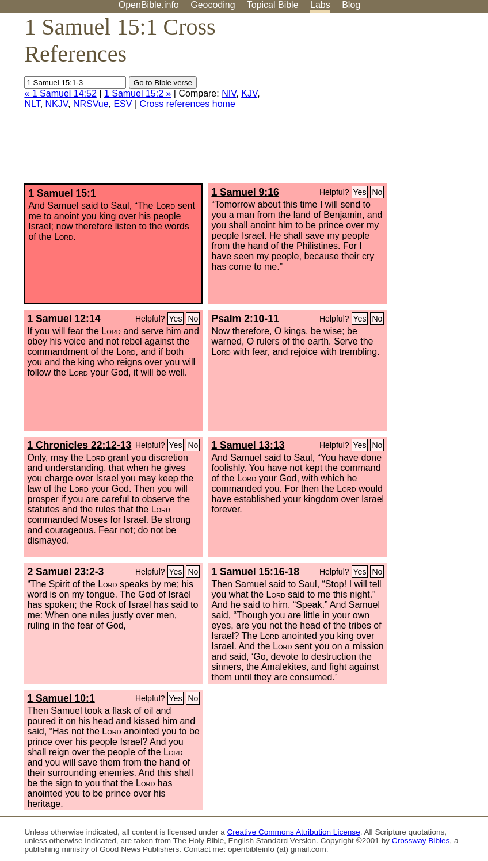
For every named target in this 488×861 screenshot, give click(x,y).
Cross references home (187, 104)
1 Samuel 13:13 (247, 445)
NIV (229, 93)
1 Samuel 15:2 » (137, 93)
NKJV (56, 104)
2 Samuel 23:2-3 (65, 571)
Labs (320, 5)
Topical (273, 5)
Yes (360, 192)
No (377, 192)
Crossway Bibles (420, 840)
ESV (122, 104)
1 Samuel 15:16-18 (255, 571)
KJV (249, 93)
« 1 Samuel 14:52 (60, 93)
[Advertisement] (372, 102)
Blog (351, 5)
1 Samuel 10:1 (60, 698)
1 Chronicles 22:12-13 (79, 445)
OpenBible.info (149, 5)
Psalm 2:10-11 (245, 318)
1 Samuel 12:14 (63, 318)
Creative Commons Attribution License (293, 832)
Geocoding (212, 5)
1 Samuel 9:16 (245, 192)
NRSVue (91, 104)
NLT (32, 104)
